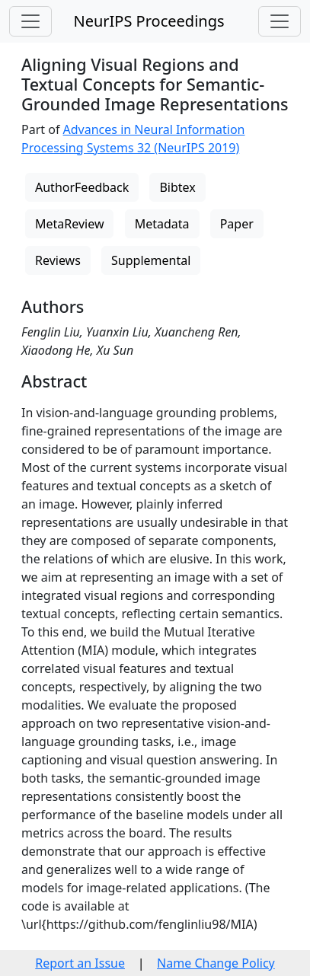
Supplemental (150, 260)
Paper (237, 223)
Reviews (58, 260)
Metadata (162, 223)
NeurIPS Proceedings (148, 21)
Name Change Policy (216, 963)
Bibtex (177, 187)
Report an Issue (80, 963)
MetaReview (69, 223)
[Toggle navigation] (30, 21)
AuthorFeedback (82, 187)
